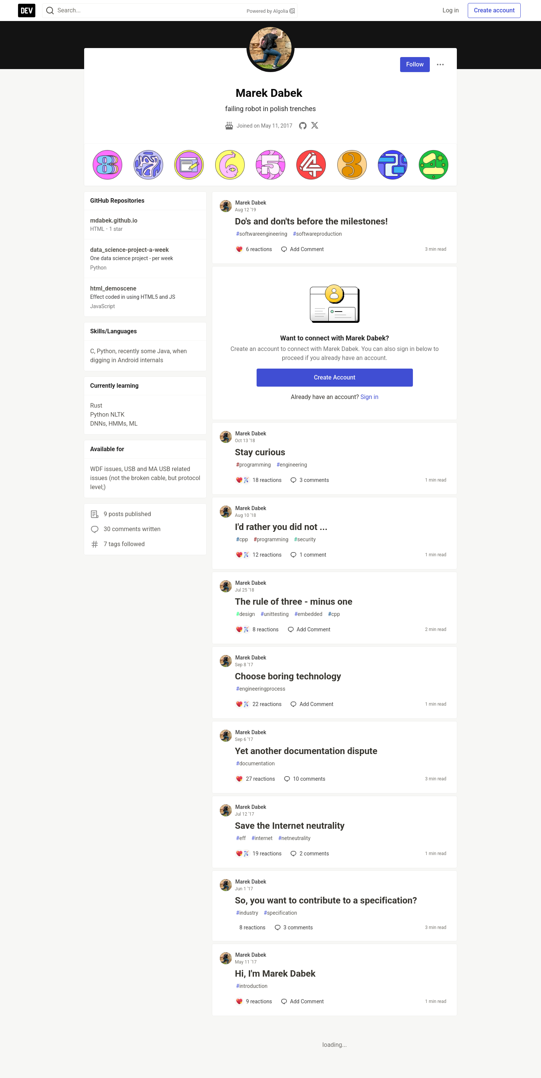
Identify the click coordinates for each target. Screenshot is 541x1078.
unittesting (275, 614)
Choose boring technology (288, 676)
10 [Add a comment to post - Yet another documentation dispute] (304, 778)
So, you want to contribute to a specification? (326, 900)
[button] (107, 165)
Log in (451, 10)
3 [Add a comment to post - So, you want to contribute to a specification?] (293, 927)
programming (253, 465)
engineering (292, 465)
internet (261, 838)
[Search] (49, 11)
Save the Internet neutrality (290, 826)
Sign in (369, 396)
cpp (242, 540)
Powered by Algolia (270, 11)
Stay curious (260, 452)
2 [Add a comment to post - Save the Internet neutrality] (309, 853)
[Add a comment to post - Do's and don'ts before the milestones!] (254, 249)
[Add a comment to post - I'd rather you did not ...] (258, 555)
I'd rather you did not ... (281, 527)
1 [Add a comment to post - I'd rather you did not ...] (307, 554)
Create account (494, 10)
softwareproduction (317, 234)
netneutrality (294, 838)
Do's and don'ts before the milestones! (311, 221)
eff (241, 838)
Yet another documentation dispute (306, 751)
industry (247, 913)
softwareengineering (261, 234)
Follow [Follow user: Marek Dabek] (415, 64)
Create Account (334, 377)
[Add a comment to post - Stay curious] (258, 480)
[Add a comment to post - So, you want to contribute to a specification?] (250, 927)
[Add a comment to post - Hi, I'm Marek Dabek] (254, 1001)
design (245, 614)
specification (280, 913)
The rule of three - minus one (293, 601)
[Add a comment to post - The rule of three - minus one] (257, 629)
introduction (251, 986)
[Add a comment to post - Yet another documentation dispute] (255, 779)
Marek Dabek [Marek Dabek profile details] (250, 203)
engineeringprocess (260, 689)
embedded (308, 614)
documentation (255, 764)
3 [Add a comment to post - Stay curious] (309, 480)
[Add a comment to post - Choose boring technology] (258, 704)
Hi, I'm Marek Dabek (275, 973)
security (305, 540)
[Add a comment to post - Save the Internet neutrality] (258, 853)
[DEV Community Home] (26, 10)
